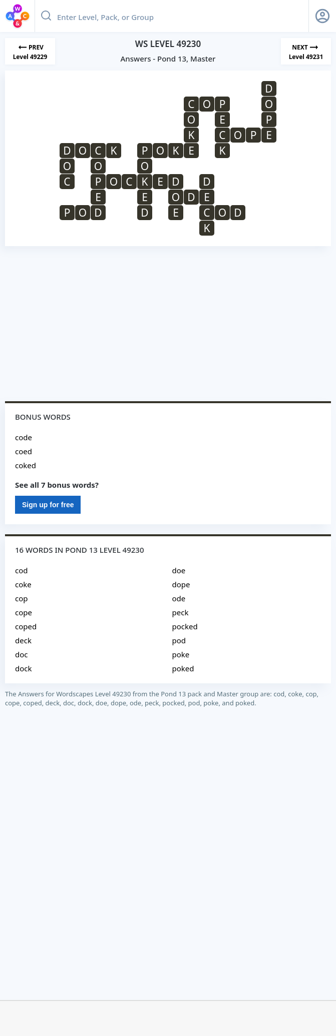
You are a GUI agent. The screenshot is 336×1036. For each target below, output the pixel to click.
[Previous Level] (30, 51)
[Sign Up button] (322, 16)
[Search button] (46, 16)
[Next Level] (306, 51)
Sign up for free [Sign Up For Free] (48, 505)
